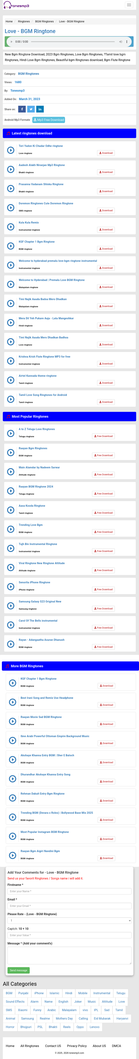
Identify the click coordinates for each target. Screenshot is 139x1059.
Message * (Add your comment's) (30, 943)
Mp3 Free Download (48, 120)
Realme (45, 1018)
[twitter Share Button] (31, 109)
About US (99, 1046)
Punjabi (23, 993)
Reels (67, 1027)
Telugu (120, 993)
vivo (85, 1010)
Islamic (54, 993)
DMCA (116, 1046)
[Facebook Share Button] (22, 109)
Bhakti (53, 1027)
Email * (12, 899)
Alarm (35, 1001)
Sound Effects (15, 1001)
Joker (78, 1001)
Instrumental (101, 993)
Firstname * (15, 885)
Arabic (51, 1010)
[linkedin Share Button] (40, 109)
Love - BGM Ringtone (30, 31)
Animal (10, 1018)
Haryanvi (122, 1018)
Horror (10, 1027)
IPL (96, 1010)
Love (122, 1001)
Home (10, 1046)
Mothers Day (64, 1018)
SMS (9, 1010)
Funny (37, 1010)
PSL (40, 1027)
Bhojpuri (26, 1027)
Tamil (119, 1010)
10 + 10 (23, 929)
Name (49, 1001)
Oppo (80, 1027)
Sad (106, 1010)
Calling (83, 1018)
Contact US (53, 1046)
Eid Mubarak (102, 1018)
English (63, 1001)
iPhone (39, 993)
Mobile (82, 993)
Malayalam (69, 1010)
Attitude (107, 1001)
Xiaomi (22, 1010)
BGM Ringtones (28, 73)
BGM (9, 993)
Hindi (68, 993)
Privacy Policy (77, 1046)
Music (92, 1001)
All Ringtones (29, 1046)
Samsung (27, 1018)
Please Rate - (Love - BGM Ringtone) (32, 914)
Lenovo (95, 1027)
